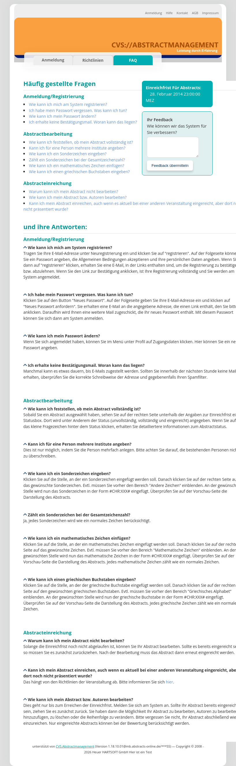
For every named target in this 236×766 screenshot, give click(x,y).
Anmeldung (153, 13)
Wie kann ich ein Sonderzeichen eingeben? (68, 153)
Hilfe (169, 13)
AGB (195, 13)
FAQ (133, 60)
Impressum (210, 13)
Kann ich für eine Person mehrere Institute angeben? (77, 148)
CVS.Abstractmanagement (75, 746)
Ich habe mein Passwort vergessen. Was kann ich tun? (78, 110)
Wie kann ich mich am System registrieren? (68, 104)
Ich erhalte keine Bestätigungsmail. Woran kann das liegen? (83, 122)
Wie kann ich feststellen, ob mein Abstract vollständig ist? (81, 142)
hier (169, 682)
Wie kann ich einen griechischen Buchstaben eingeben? (79, 171)
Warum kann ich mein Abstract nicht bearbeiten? (73, 191)
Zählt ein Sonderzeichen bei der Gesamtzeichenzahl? (77, 159)
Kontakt (182, 13)
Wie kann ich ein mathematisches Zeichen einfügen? (76, 165)
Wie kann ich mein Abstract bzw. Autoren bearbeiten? (78, 197)
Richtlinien (93, 60)
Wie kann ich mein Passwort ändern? (62, 116)
